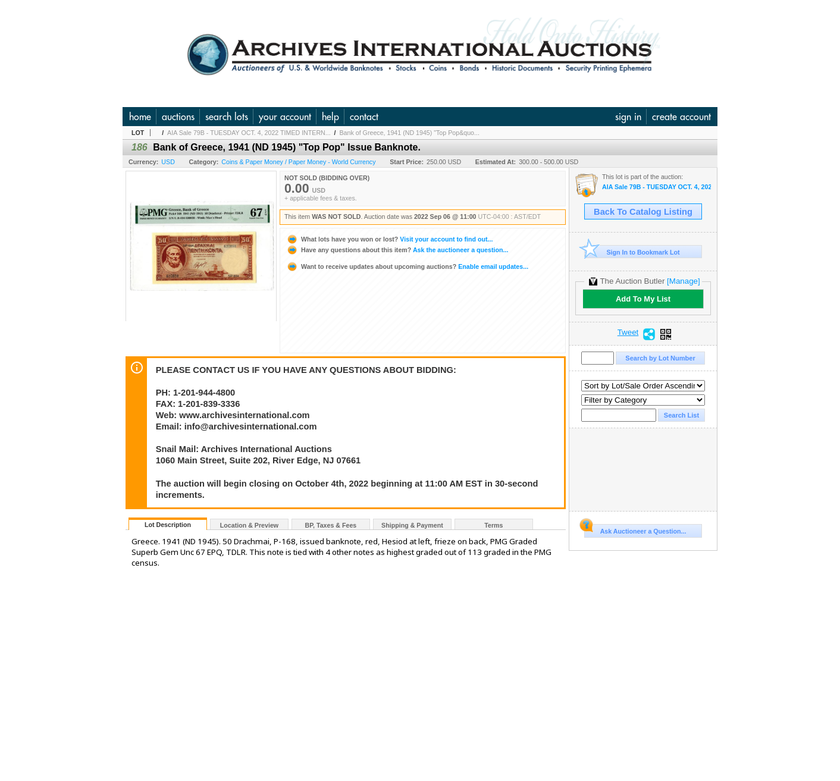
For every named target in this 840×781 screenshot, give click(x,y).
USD (168, 161)
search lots (226, 117)
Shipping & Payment (412, 525)
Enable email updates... (407, 266)
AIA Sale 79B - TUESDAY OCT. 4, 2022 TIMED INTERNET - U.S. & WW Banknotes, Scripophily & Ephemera (656, 187)
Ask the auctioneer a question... (397, 249)
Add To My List (643, 298)
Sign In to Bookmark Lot (632, 252)
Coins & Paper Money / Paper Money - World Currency (298, 161)
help (330, 117)
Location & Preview (249, 525)
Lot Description (168, 524)
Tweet (628, 332)
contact (364, 117)
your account (285, 117)
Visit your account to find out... (389, 239)
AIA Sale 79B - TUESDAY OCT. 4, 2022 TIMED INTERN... (249, 132)
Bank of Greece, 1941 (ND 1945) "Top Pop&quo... (409, 132)
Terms (493, 525)
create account (681, 117)
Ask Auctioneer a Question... (635, 529)
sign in (628, 117)
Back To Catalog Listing (643, 212)
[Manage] (683, 281)
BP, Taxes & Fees (331, 525)
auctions (178, 117)
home (140, 117)
